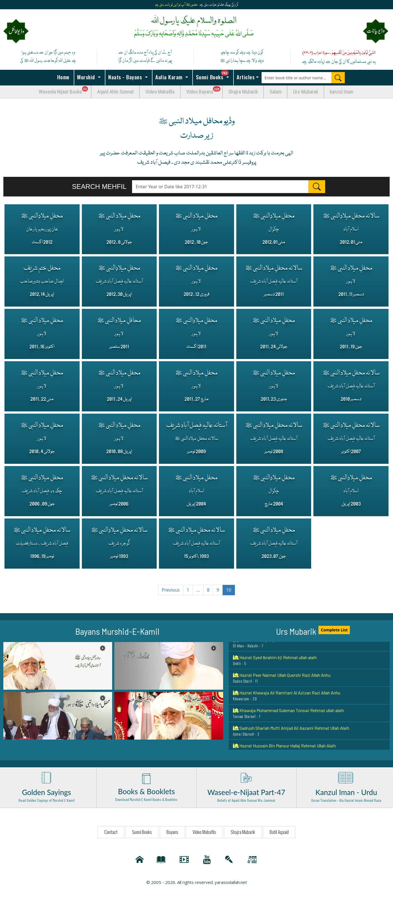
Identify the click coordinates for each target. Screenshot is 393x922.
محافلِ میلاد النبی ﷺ (119, 333)
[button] (57, 667)
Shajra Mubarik (243, 92)
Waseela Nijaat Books (65, 90)
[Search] (338, 77)
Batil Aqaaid (279, 833)
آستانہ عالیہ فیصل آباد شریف (196, 439)
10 (228, 592)
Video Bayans (204, 90)
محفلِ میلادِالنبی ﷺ (42, 228)
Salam (275, 92)
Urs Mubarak (305, 92)
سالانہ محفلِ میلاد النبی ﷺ (273, 281)
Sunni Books (214, 75)
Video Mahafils (160, 92)
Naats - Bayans (125, 77)
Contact (110, 833)
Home (63, 77)
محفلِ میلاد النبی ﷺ (119, 228)
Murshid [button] (86, 77)
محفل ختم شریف (42, 281)
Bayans (172, 833)
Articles (245, 77)
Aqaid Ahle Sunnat (115, 92)
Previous (171, 592)
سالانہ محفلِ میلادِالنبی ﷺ (351, 228)
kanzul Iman (341, 92)
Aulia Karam (169, 77)
